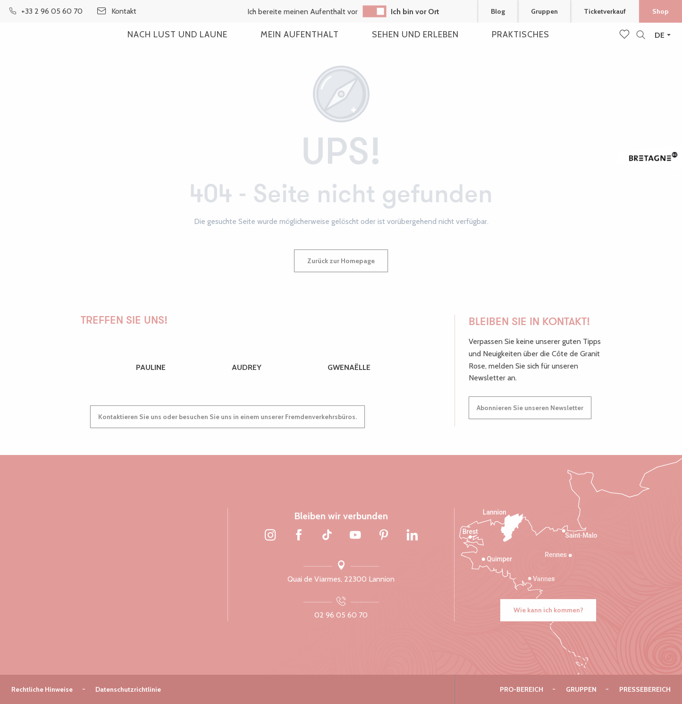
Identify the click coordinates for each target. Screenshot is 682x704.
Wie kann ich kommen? (548, 610)
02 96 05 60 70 (341, 614)
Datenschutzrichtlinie (128, 689)
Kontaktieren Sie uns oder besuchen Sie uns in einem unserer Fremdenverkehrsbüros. (227, 416)
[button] (640, 35)
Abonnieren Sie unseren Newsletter (530, 408)
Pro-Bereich (521, 689)
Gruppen (581, 689)
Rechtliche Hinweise (42, 689)
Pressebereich (645, 689)
